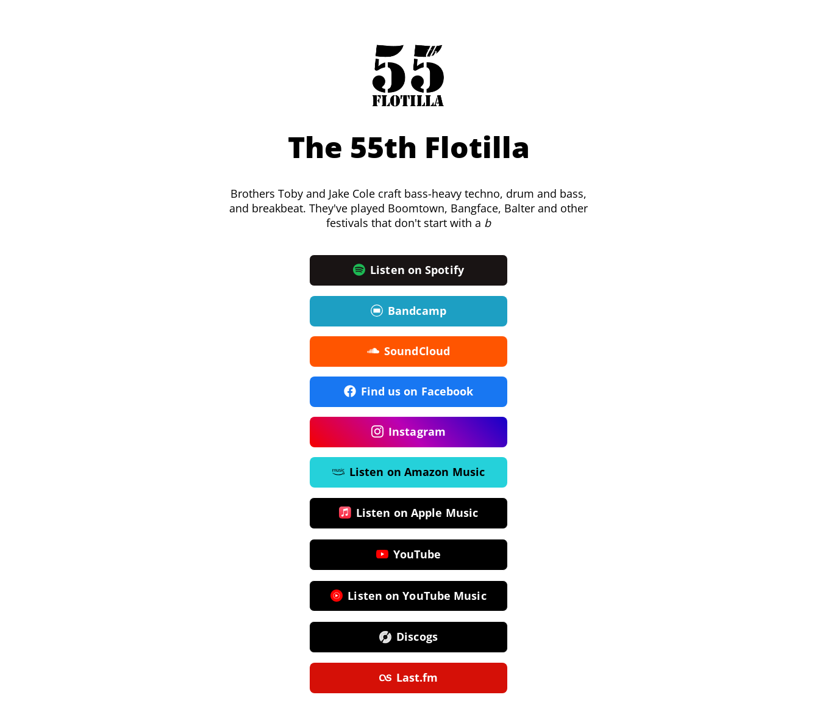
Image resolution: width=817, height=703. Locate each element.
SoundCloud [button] (408, 351)
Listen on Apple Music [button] (408, 513)
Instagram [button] (408, 432)
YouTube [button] (408, 555)
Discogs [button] (408, 637)
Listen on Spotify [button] (408, 270)
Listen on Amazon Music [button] (408, 472)
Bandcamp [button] (408, 311)
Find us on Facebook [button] (409, 392)
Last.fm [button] (408, 678)
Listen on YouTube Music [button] (408, 596)
